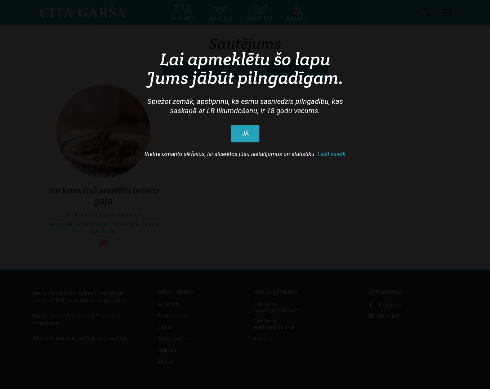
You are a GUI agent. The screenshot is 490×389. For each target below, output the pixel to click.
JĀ (245, 133)
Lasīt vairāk (331, 154)
